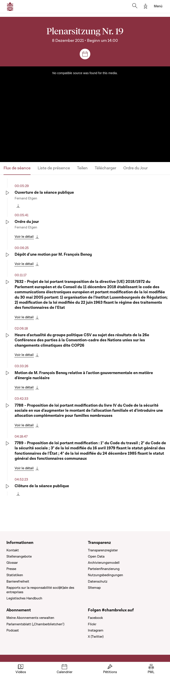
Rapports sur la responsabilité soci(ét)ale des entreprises (40, 589)
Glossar (12, 562)
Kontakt (12, 550)
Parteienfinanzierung (104, 569)
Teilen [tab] (82, 168)
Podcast (12, 630)
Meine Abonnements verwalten (30, 618)
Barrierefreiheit (17, 581)
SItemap (94, 587)
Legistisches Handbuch (24, 598)
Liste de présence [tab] (54, 168)
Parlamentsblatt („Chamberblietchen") (35, 624)
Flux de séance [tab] (17, 168)
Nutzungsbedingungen (105, 575)
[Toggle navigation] (158, 6)
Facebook (95, 618)
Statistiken (14, 575)
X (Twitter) (95, 636)
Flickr (92, 624)
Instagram (95, 630)
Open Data (96, 556)
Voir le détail (24, 236)
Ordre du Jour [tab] (135, 168)
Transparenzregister (103, 550)
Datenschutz (97, 581)
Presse (11, 569)
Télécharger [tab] (105, 168)
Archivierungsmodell (104, 562)
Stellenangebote (19, 556)
